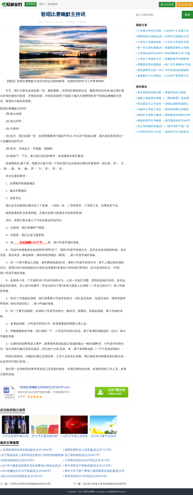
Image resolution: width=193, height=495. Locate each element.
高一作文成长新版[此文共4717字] (149, 47)
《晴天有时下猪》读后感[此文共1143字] (176, 126)
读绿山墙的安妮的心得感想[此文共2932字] (176, 103)
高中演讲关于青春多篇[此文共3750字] (88, 465)
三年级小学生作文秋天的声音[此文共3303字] (148, 31)
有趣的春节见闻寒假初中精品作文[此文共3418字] (176, 59)
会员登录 (169, 4)
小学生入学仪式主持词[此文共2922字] (30, 484)
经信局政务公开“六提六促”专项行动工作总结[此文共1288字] (177, 53)
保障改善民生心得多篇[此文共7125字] (88, 449)
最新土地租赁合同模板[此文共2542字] (148, 98)
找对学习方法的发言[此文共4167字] (176, 132)
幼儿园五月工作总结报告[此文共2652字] (148, 103)
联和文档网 (89, 491)
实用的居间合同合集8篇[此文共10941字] (27, 449)
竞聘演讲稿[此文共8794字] (17, 460)
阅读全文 (71, 22)
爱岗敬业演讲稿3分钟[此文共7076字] (177, 115)
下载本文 (82, 22)
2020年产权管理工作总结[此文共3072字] (176, 75)
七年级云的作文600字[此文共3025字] (149, 53)
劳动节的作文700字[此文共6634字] (86, 476)
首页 (41, 4)
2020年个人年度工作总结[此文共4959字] (176, 31)
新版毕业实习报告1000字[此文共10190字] (177, 92)
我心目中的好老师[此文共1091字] (22, 476)
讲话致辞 (53, 4)
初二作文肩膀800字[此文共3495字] (177, 64)
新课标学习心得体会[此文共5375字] (148, 75)
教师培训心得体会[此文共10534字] (149, 36)
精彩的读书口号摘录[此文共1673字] (148, 120)
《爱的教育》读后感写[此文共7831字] (176, 98)
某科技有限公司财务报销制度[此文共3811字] (176, 109)
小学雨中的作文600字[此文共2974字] (87, 460)
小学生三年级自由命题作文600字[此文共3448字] (148, 42)
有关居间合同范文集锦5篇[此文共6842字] (148, 92)
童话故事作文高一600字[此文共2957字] (149, 70)
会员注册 (186, 4)
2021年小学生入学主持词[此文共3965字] (104, 484)
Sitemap (121, 491)
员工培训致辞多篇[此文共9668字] (149, 126)
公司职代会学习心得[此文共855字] (148, 132)
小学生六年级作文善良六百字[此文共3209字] (176, 42)
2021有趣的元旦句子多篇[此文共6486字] (26, 470)
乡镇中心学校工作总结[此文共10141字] (148, 109)
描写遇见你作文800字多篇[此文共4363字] (177, 120)
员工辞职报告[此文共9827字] (82, 455)
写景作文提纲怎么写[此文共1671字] (176, 36)
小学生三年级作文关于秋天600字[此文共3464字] (148, 59)
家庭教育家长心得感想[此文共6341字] (176, 47)
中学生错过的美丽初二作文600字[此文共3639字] (176, 70)
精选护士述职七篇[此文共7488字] (149, 115)
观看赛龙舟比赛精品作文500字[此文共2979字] (149, 64)
